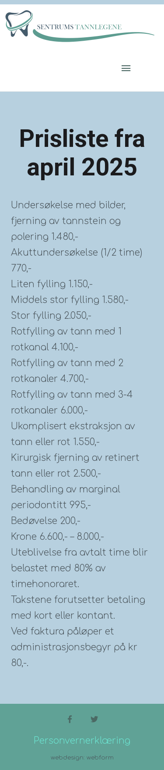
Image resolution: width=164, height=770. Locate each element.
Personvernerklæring (82, 740)
